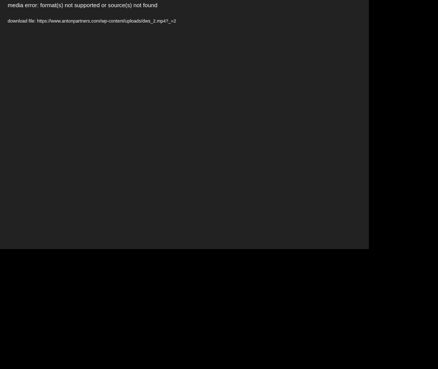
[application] (184, 124)
